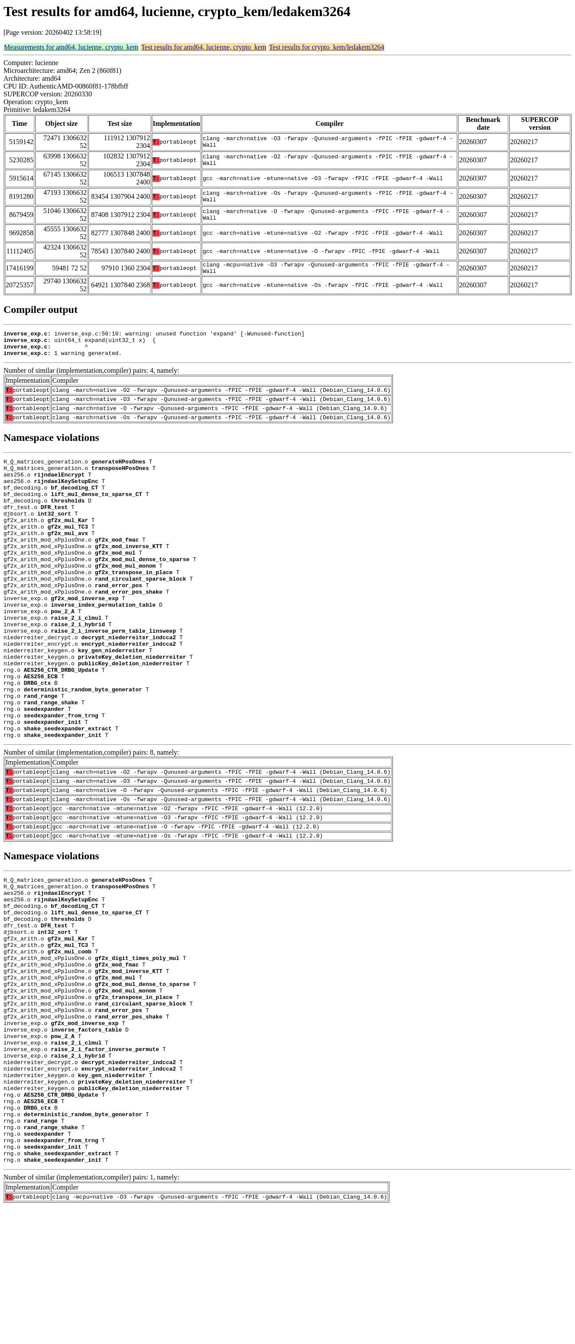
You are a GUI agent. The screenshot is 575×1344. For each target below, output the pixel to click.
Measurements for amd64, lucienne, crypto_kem (71, 47)
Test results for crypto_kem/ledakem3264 (326, 47)
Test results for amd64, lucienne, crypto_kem (203, 47)
